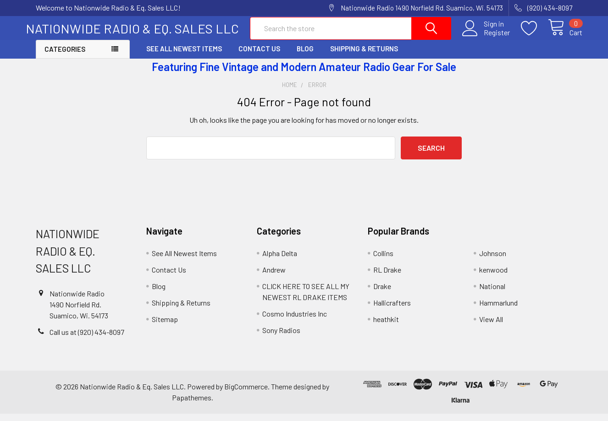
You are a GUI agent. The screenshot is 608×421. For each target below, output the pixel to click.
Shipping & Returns (364, 56)
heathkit (386, 327)
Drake (382, 294)
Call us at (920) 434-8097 (87, 339)
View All (491, 327)
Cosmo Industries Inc (294, 321)
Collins (383, 261)
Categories (64, 57)
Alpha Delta (279, 261)
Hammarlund (498, 310)
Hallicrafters (392, 310)
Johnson (492, 261)
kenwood (493, 277)
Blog (305, 56)
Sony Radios (281, 338)
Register (487, 37)
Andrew (274, 277)
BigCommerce (246, 393)
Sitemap (165, 327)
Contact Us (259, 56)
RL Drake (387, 277)
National (492, 294)
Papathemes (191, 404)
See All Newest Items (184, 56)
